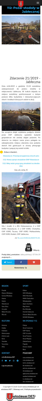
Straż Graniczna (28, 328)
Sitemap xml (18, 389)
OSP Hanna (26, 331)
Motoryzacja (6, 333)
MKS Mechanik (27, 296)
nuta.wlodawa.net (28, 357)
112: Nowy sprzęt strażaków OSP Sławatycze (21, 159)
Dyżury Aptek (27, 347)
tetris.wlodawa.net (28, 363)
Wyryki (4, 314)
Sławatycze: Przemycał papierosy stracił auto (21, 156)
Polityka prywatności (32, 389)
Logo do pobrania (7, 366)
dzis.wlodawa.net (28, 381)
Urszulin (4, 309)
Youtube (4, 341)
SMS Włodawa (27, 293)
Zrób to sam (5, 336)
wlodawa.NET (6, 389)
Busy (24, 349)
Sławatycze (5, 304)
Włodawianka (27, 301)
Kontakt (6, 353)
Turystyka (5, 344)
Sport (25, 286)
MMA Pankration (28, 298)
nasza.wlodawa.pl (29, 386)
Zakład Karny (27, 341)
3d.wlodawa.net (28, 371)
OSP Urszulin (27, 333)
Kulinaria (4, 331)
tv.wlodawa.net (27, 379)
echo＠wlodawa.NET (8, 357)
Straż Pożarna (27, 336)
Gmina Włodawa (7, 296)
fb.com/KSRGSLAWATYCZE (29, 238)
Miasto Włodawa (7, 293)
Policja (25, 325)
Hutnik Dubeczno (28, 312)
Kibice (25, 290)
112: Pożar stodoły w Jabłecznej (23, 9)
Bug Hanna (26, 306)
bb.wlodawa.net (28, 365)
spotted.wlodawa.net (29, 376)
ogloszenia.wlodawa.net (30, 373)
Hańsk (4, 301)
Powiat (4, 290)
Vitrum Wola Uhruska (29, 314)
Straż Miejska (27, 339)
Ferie (3, 339)
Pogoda (25, 344)
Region (5, 286)
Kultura (6, 321)
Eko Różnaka (27, 309)
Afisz (3, 347)
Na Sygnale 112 (30, 321)
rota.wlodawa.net (28, 360)
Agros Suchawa (27, 304)
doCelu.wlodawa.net (29, 368)
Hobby (4, 328)
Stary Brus (5, 306)
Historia (4, 325)
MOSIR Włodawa (28, 317)
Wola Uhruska (6, 312)
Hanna (4, 298)
